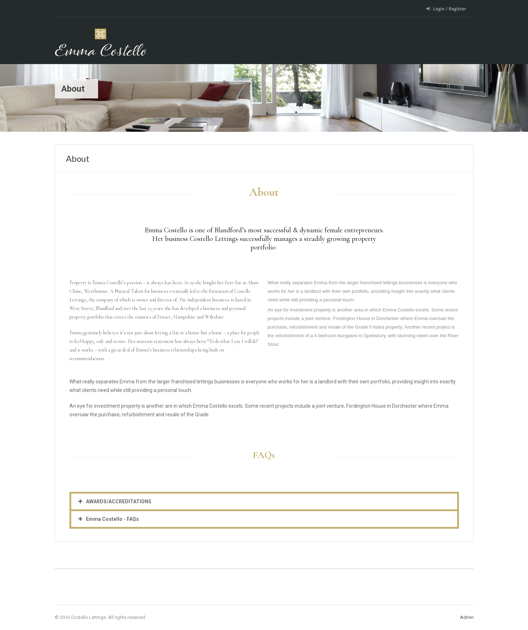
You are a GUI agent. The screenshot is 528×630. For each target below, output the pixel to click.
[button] (264, 501)
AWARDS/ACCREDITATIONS (118, 501)
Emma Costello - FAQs (112, 519)
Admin (467, 617)
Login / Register (446, 9)
